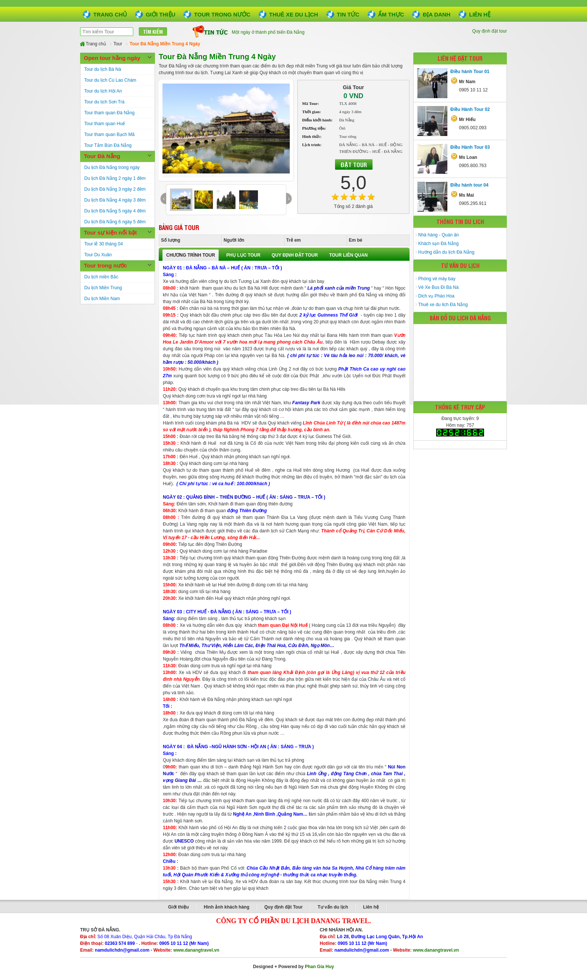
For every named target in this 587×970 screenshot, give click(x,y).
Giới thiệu (160, 14)
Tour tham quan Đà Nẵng (109, 112)
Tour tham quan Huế (104, 123)
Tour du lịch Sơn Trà (104, 102)
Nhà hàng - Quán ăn (438, 235)
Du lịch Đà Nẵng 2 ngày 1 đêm (115, 178)
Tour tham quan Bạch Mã (109, 134)
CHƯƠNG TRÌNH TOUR (190, 255)
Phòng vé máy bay (436, 278)
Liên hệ (479, 14)
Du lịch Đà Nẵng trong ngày (112, 167)
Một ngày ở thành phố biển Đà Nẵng (268, 33)
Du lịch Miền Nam (102, 298)
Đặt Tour (354, 164)
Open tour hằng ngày (112, 58)
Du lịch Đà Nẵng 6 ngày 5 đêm (115, 221)
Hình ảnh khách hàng (226, 907)
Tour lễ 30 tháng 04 (103, 244)
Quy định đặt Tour (283, 907)
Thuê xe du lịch (293, 14)
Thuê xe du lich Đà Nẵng (443, 304)
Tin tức (348, 14)
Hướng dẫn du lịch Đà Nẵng (446, 252)
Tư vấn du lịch (332, 907)
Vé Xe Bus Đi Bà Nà (438, 287)
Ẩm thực (391, 14)
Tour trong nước (222, 14)
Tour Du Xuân (98, 254)
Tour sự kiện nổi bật (110, 232)
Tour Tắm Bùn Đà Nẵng (108, 145)
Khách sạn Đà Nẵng (438, 243)
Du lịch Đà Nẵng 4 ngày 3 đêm (115, 200)
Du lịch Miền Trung (103, 287)
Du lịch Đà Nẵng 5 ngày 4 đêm (115, 211)
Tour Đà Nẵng (102, 156)
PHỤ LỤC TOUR (243, 255)
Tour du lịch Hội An (103, 91)
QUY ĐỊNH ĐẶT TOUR (295, 255)
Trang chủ (110, 14)
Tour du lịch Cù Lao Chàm (110, 80)
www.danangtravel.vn (196, 950)
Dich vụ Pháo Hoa (436, 296)
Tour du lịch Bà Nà (102, 69)
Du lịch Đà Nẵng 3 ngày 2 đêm (115, 189)
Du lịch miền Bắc (101, 276)
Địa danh (436, 14)
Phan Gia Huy (319, 966)
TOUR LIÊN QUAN (348, 255)
